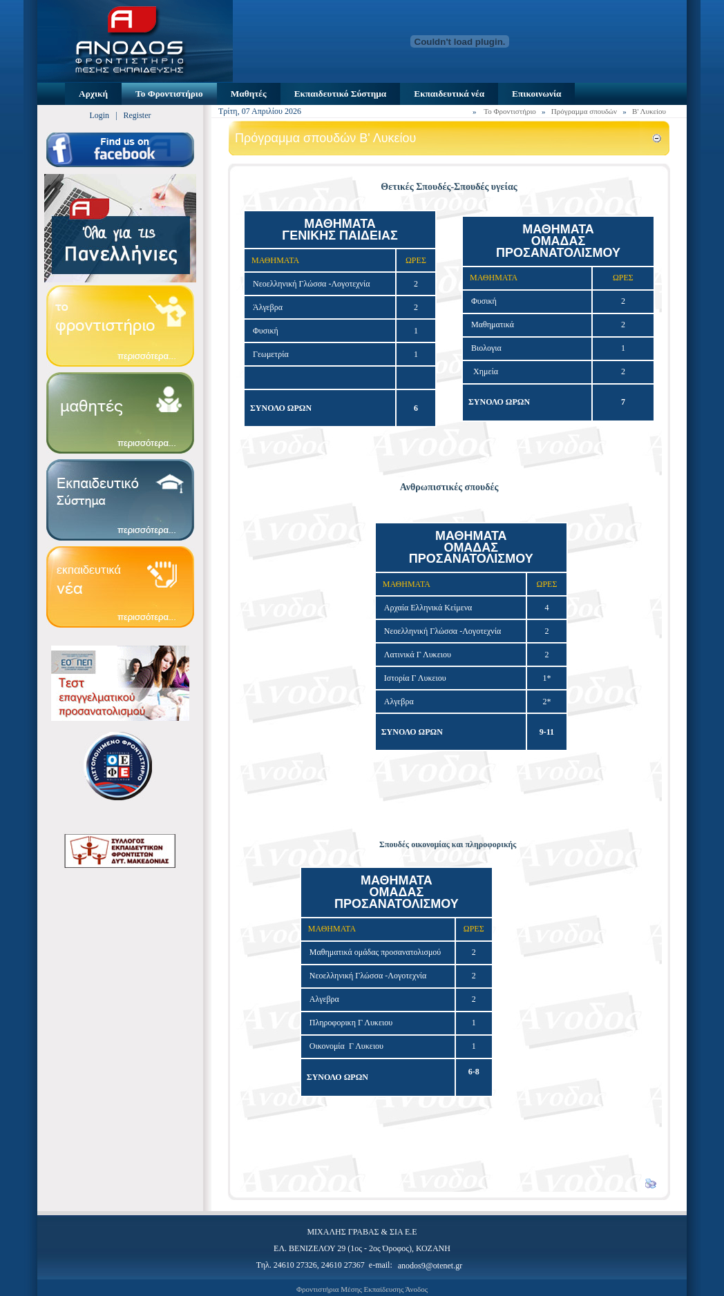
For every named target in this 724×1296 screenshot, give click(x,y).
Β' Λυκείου (649, 111)
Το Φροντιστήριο (510, 111)
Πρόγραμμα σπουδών (584, 111)
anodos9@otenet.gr (430, 1265)
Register (137, 115)
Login (99, 115)
